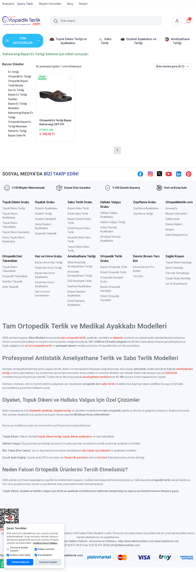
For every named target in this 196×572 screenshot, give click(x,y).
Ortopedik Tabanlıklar (15, 276)
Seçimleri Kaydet (48, 562)
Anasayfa (171, 208)
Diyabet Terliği (43, 213)
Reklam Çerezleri (44, 549)
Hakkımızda (173, 218)
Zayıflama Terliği (143, 213)
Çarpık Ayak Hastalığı (178, 278)
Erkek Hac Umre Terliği (48, 267)
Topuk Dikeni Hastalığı (178, 262)
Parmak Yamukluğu (177, 273)
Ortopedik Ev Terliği (19, 76)
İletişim (170, 229)
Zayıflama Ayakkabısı (146, 208)
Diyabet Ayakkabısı (46, 208)
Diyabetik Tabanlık (46, 233)
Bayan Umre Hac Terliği (49, 262)
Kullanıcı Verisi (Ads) (18, 555)
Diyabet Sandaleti (45, 218)
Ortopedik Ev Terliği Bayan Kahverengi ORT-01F (55, 122)
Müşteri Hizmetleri (176, 213)
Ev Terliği (13, 71)
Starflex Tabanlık (12, 281)
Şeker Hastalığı (174, 267)
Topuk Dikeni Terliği (13, 208)
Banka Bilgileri (174, 224)
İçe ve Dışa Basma (176, 283)
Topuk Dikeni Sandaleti (15, 232)
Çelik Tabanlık (10, 286)
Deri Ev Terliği (16, 90)
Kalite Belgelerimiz (177, 234)
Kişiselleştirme (43, 555)
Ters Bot (138, 276)
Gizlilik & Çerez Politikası (45, 543)
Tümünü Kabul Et (20, 562)
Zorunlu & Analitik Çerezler (17, 549)
